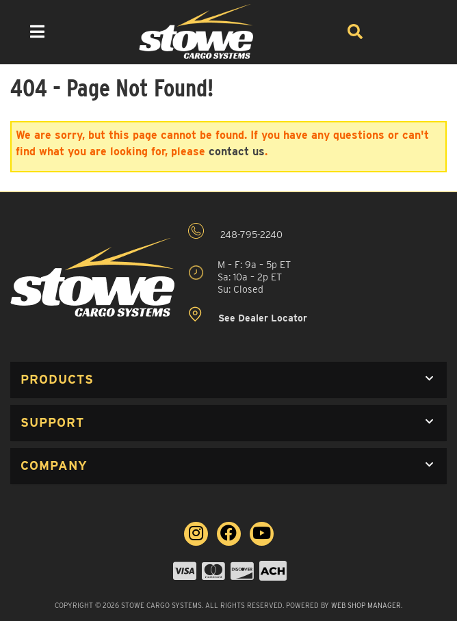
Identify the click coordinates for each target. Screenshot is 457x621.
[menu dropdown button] (37, 31)
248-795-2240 (235, 231)
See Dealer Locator (247, 314)
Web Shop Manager (366, 605)
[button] (228, 380)
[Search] (355, 31)
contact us (237, 151)
